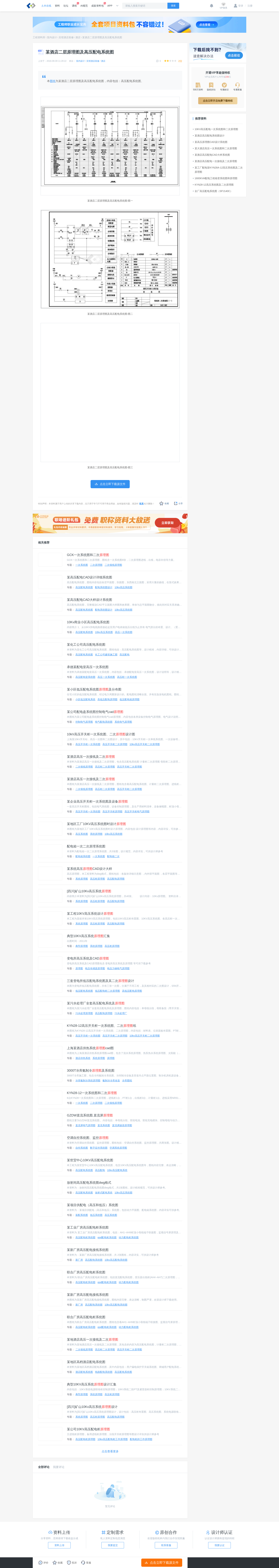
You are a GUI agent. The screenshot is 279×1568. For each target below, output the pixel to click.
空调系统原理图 (118, 1147)
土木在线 (46, 5)
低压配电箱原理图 (130, 699)
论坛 (65, 5)
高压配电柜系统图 (85, 1237)
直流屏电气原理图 (85, 1125)
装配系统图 (81, 1215)
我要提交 (113, 1545)
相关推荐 (43, 542)
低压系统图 (96, 1215)
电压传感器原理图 (95, 968)
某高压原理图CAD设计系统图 (210, 142)
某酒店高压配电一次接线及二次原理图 (215, 161)
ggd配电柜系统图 (107, 1237)
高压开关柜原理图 (112, 811)
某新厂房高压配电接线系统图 (88, 1250)
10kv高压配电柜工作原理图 (113, 1439)
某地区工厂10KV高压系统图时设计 (96, 824)
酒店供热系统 (82, 1058)
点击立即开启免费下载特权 (218, 100)
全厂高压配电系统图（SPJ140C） (213, 191)
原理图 (79, 968)
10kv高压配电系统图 (116, 1259)
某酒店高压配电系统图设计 (209, 135)
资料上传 (59, 1545)
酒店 (77, 37)
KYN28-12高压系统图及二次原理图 (213, 184)
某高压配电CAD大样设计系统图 (89, 600)
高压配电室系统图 (85, 677)
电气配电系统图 (103, 721)
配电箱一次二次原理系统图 (86, 846)
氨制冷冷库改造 (111, 1080)
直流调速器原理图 (122, 1125)
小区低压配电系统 (85, 699)
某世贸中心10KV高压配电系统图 (90, 1160)
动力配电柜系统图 (129, 1237)
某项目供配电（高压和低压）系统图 (92, 1205)
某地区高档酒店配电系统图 (86, 1362)
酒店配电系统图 (84, 1372)
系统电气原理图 (123, 721)
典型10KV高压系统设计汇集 (91, 1384)
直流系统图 (104, 1125)
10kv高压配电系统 (117, 1170)
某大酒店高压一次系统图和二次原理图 (215, 148)
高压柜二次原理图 (105, 766)
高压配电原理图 (116, 878)
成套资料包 (97, 4)
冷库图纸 (127, 1080)
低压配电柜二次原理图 (107, 990)
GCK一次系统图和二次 (88, 555)
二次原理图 (96, 564)
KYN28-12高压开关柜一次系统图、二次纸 (101, 1025)
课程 (74, 4)
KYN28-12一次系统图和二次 (92, 1093)
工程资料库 (39, 37)
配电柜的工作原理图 (141, 1439)
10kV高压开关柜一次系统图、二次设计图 (101, 734)
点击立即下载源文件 (162, 1562)
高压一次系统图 (123, 632)
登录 (238, 5)
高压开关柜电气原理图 (137, 811)
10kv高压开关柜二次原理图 (145, 744)
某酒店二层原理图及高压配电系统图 (102, 37)
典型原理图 (81, 946)
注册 (248, 5)
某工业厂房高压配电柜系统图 (88, 1227)
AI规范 (84, 5)
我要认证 (220, 1545)
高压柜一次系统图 (127, 677)
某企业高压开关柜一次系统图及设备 (97, 801)
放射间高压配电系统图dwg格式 (89, 1182)
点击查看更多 (110, 1451)
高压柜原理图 (97, 878)
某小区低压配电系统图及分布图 (94, 689)
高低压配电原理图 (107, 699)
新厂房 (79, 1259)
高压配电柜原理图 (85, 1439)
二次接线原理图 (113, 564)
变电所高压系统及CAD (88, 958)
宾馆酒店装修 (66, 37)
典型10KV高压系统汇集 (88, 936)
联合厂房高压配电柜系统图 (86, 1272)
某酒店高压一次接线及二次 (91, 756)
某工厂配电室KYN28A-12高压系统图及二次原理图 (218, 169)
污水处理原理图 (84, 1013)
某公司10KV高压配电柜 (88, 1429)
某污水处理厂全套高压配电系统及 (96, 1003)
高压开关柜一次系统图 (87, 744)
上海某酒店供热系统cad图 (90, 1048)
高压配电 (125, 654)
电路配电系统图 (103, 1372)
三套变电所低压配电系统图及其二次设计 (100, 981)
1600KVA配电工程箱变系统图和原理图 (215, 178)
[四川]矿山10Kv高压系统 (89, 891)
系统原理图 (96, 833)
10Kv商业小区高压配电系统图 (88, 622)
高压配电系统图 (84, 587)
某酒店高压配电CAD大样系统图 (211, 154)
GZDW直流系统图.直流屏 (90, 1115)
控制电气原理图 (84, 721)
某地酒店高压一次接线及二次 (92, 1339)
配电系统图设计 (103, 587)
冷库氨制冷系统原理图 (87, 1080)
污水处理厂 (121, 1013)
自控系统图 (81, 1147)
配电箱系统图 (82, 856)
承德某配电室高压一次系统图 (88, 667)
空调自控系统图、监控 (88, 1138)
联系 (141, 503)
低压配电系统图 (84, 990)
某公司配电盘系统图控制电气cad (95, 712)
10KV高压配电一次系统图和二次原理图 (215, 129)
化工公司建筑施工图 (106, 654)
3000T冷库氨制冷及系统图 (90, 1070)
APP (109, 5)
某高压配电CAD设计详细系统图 (89, 577)
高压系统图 (81, 833)
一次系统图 (81, 564)
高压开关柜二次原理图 (114, 744)
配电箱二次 (113, 856)
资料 (57, 5)
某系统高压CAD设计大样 (89, 869)
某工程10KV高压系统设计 (90, 913)
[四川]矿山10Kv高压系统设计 (92, 1407)
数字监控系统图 (98, 1147)
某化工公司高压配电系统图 (86, 644)
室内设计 (52, 37)
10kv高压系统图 (123, 587)
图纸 (53, 81)
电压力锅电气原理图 (118, 968)
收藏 (164, 503)
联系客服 (166, 1545)
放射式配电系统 (103, 1192)
